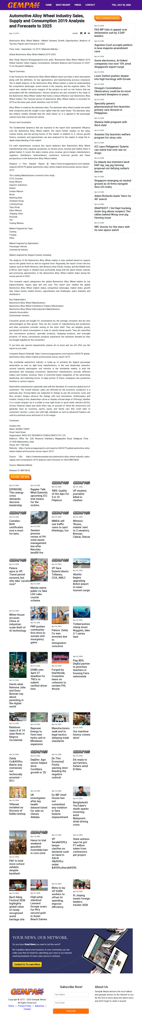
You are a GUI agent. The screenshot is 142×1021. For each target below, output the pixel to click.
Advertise (39, 1006)
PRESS (78, 5)
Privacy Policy (24, 1006)
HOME (49, 5)
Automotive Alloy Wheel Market (42, 76)
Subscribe (71, 1011)
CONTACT (90, 5)
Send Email (20, 432)
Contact (27, 1009)
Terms (11, 1006)
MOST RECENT (63, 5)
